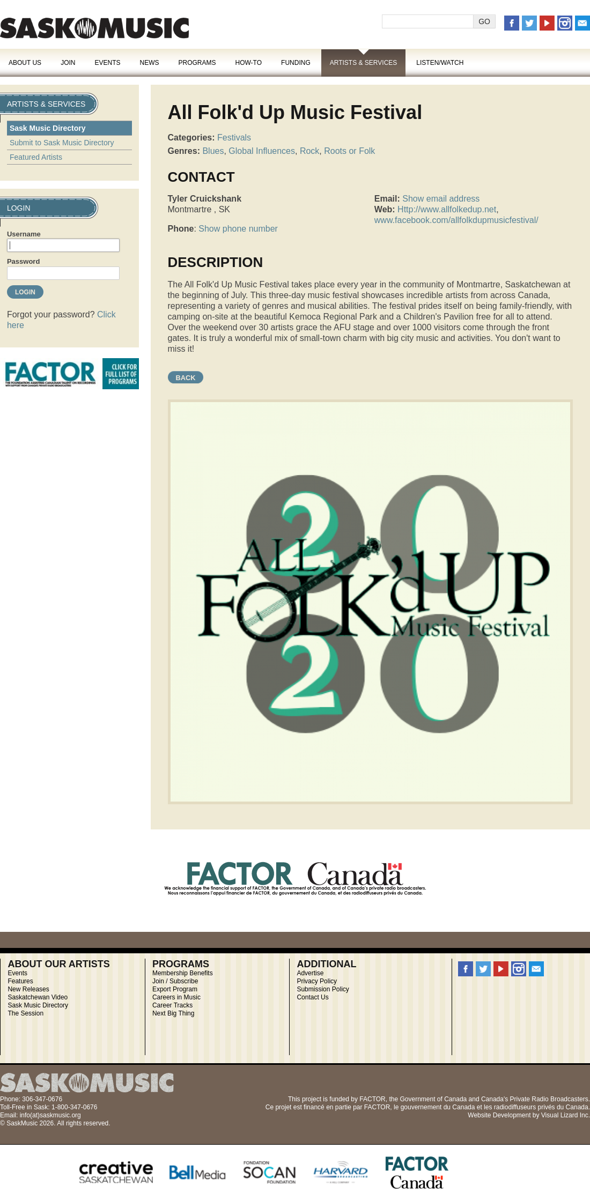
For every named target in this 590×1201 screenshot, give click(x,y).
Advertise (310, 973)
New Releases (28, 989)
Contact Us (312, 997)
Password (23, 261)
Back (186, 378)
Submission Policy (323, 989)
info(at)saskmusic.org (50, 1115)
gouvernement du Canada (438, 1107)
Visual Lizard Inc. (565, 1115)
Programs (197, 62)
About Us (25, 62)
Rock (309, 150)
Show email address (441, 198)
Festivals (234, 137)
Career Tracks (172, 1005)
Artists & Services (363, 62)
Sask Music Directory (48, 128)
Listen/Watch (439, 62)
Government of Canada (433, 1099)
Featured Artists (36, 157)
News (149, 62)
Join (68, 62)
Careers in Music (176, 997)
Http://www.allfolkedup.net (446, 209)
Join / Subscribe (175, 981)
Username (24, 234)
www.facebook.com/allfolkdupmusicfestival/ (456, 220)
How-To (248, 62)
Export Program (174, 989)
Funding (296, 62)
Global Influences (261, 150)
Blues (213, 150)
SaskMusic (94, 28)
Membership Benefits (182, 973)
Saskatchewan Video (38, 997)
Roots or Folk (349, 150)
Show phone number (238, 228)
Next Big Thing (173, 1013)
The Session (25, 1013)
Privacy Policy (317, 981)
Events (107, 62)
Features (20, 981)
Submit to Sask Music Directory (62, 142)
